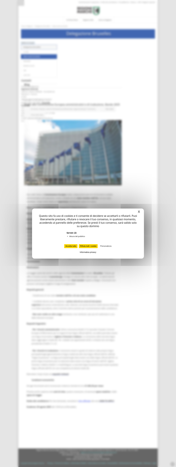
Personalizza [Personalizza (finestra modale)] (105, 246)
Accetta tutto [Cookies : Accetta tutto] (70, 246)
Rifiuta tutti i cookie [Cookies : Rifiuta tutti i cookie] (88, 246)
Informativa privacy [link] (88, 252)
